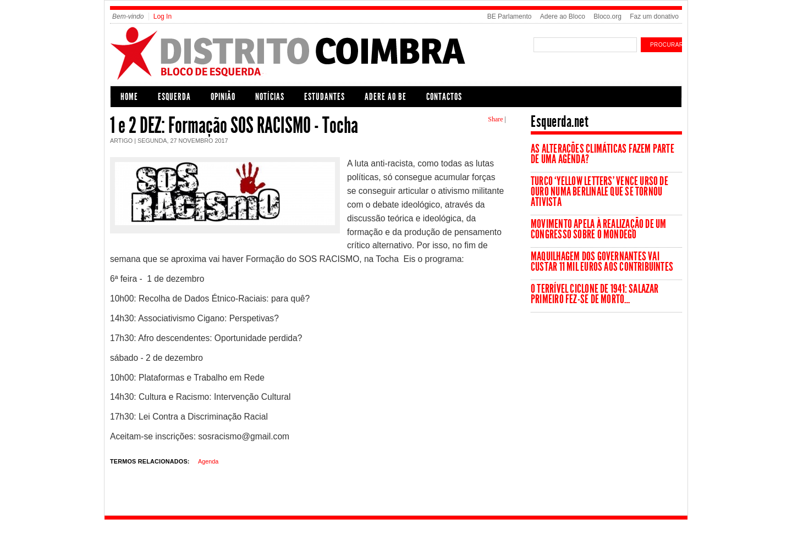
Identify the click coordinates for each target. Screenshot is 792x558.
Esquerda (174, 97)
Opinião (223, 97)
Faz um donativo (654, 16)
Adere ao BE (385, 97)
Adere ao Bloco (562, 16)
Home (129, 97)
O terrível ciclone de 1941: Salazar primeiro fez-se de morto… (595, 294)
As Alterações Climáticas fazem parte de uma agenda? (602, 154)
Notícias (269, 97)
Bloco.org (607, 16)
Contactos (444, 97)
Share (495, 119)
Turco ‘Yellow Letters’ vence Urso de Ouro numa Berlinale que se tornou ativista (599, 191)
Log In (162, 16)
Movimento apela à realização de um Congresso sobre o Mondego (598, 229)
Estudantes (324, 97)
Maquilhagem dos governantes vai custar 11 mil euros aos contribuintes (602, 261)
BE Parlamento (509, 16)
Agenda (208, 461)
